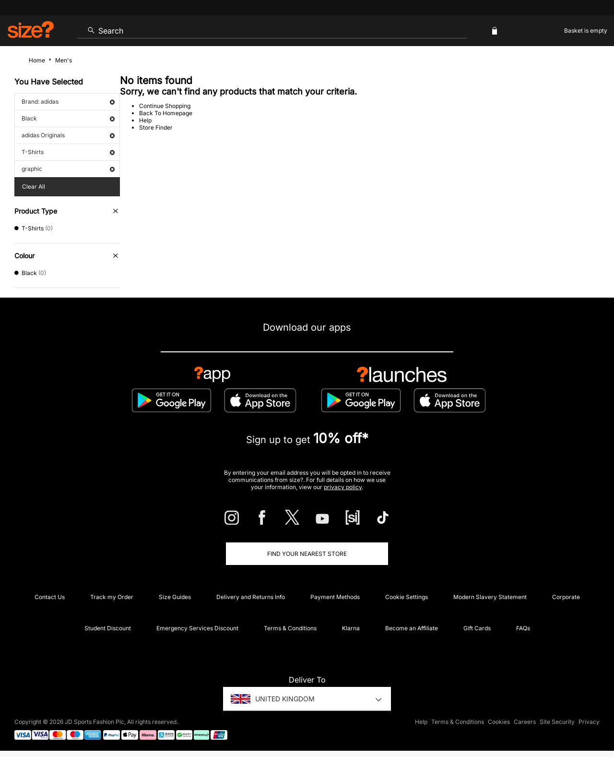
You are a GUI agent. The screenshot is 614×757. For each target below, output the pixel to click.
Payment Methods (335, 597)
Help (145, 120)
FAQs (523, 628)
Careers (525, 721)
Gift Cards (477, 628)
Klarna (351, 628)
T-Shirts (68, 152)
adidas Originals (68, 135)
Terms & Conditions (290, 628)
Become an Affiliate (411, 628)
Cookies (499, 721)
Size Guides (175, 597)
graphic (68, 168)
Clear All (33, 186)
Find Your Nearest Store (307, 553)
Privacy (589, 721)
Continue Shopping (164, 105)
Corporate (566, 597)
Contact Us (50, 597)
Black (68, 118)
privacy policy (343, 487)
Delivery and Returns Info (250, 597)
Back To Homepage (165, 113)
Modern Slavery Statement (490, 597)
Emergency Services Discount (197, 628)
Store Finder (156, 127)
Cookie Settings (406, 597)
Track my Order (111, 597)
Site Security (557, 721)
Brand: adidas (68, 101)
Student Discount (107, 628)
